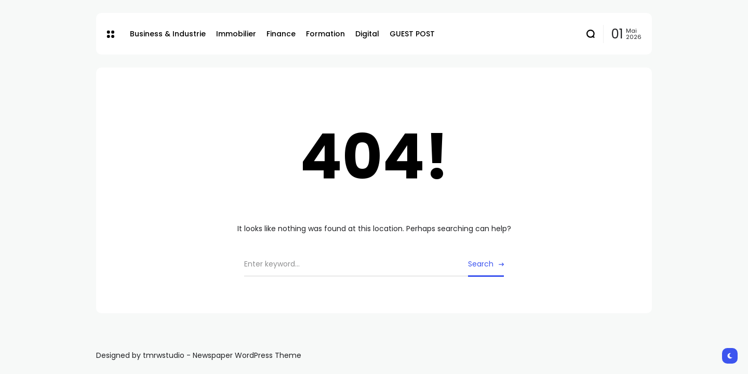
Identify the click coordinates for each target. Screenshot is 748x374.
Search (480, 264)
